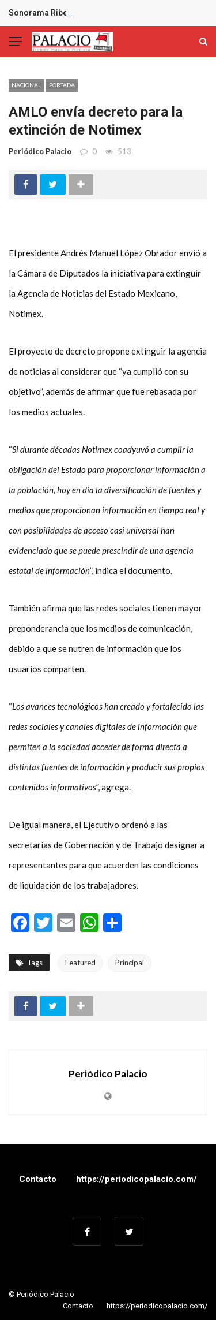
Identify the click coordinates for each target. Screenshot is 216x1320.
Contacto (37, 1179)
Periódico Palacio (40, 151)
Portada (62, 84)
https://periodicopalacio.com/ (136, 1179)
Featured (80, 962)
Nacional (26, 84)
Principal (129, 962)
